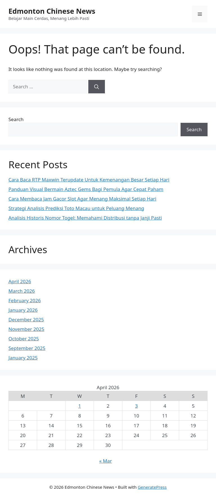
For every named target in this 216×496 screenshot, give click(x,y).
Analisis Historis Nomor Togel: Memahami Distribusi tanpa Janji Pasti (85, 217)
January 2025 (23, 357)
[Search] (96, 86)
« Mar (105, 461)
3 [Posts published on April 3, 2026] (136, 406)
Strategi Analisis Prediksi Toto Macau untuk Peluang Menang (76, 208)
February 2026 (24, 300)
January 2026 (23, 310)
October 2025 (23, 338)
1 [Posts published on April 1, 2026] (79, 406)
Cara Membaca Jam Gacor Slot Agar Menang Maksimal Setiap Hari (82, 198)
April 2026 (19, 281)
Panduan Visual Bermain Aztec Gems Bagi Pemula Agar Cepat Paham (85, 189)
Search (16, 119)
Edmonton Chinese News (51, 11)
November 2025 (26, 329)
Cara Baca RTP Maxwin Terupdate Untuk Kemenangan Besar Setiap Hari (88, 179)
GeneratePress (152, 487)
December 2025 (26, 319)
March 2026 (21, 291)
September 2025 (26, 348)
